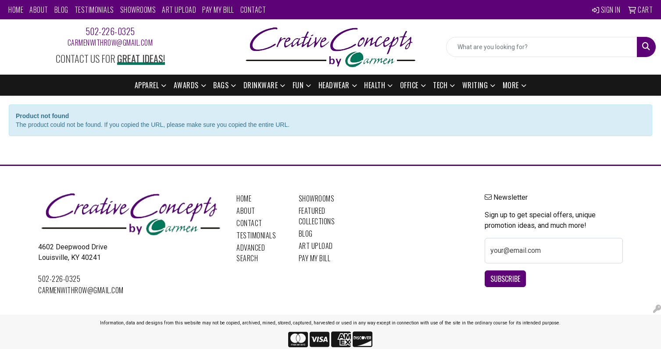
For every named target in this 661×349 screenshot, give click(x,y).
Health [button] (374, 85)
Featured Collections (317, 216)
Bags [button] (221, 85)
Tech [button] (440, 85)
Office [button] (409, 85)
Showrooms (138, 9)
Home (15, 9)
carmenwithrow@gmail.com (110, 42)
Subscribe (505, 278)
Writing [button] (475, 85)
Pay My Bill (218, 9)
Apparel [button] (147, 85)
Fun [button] (298, 85)
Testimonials (94, 9)
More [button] (511, 85)
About (38, 9)
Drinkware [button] (260, 85)
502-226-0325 (110, 31)
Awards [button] (186, 85)
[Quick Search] (541, 47)
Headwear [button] (334, 85)
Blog (61, 9)
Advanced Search (250, 252)
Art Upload (179, 9)
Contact (253, 9)
